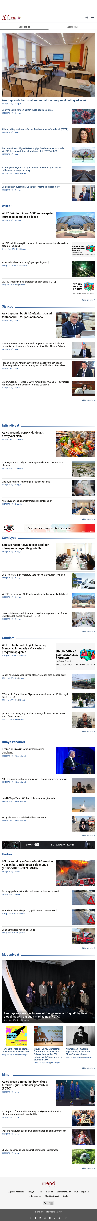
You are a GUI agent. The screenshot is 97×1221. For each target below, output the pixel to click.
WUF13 (7, 206)
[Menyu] (92, 17)
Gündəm (8, 638)
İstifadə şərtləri (35, 1196)
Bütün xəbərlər (87, 300)
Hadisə (7, 854)
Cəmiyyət (9, 538)
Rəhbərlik (49, 1192)
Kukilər (65, 1196)
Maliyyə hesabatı (35, 1192)
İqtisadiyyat (10, 425)
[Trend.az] (11, 17)
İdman (6, 1074)
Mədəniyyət (10, 954)
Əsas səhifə (24, 27)
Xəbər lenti (72, 27)
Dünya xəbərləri (13, 742)
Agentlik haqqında (16, 1192)
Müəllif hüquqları (81, 1192)
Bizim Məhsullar (64, 1192)
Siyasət (7, 306)
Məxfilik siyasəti (52, 1196)
